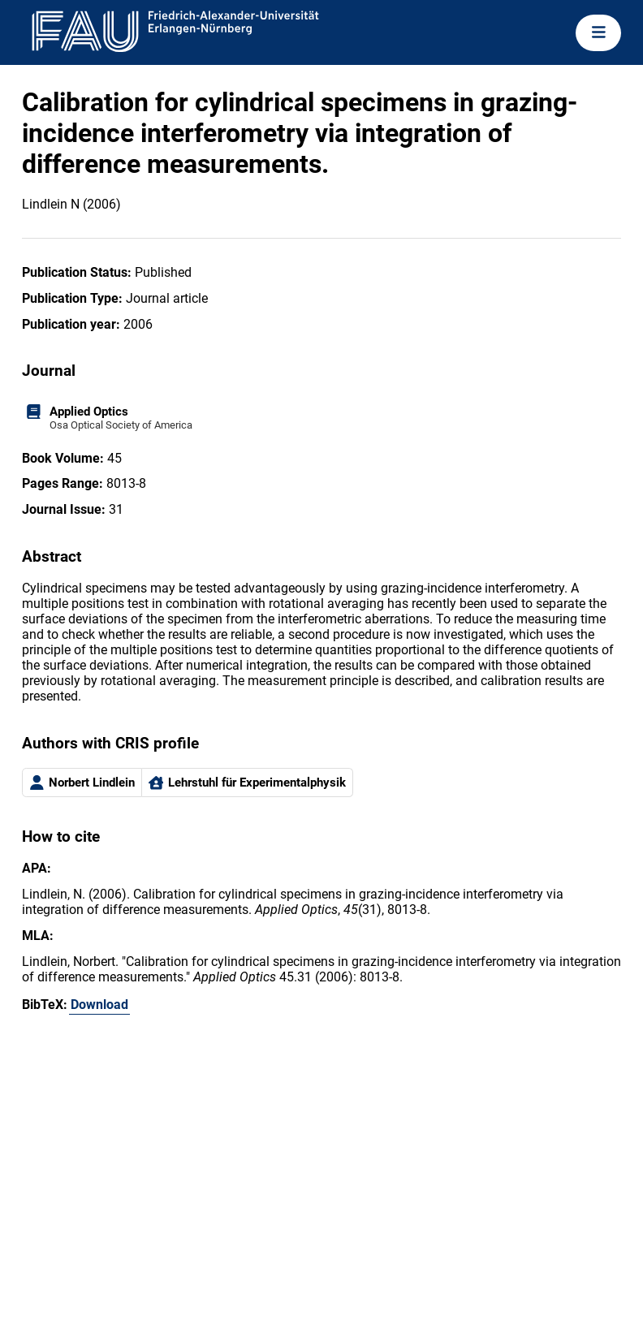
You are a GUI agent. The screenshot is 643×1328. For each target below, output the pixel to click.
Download (99, 1004)
